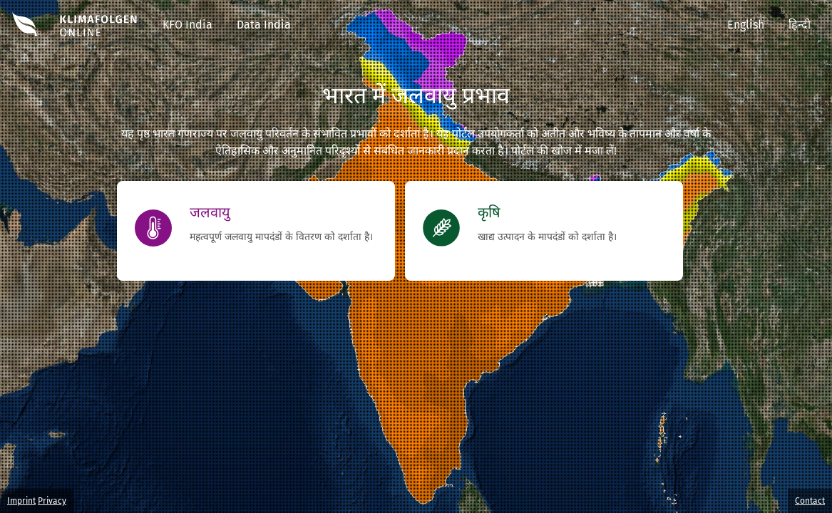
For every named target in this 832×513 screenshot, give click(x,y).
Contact (810, 501)
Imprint (21, 501)
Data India (264, 24)
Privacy (52, 501)
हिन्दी (800, 24)
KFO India (187, 24)
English (745, 24)
